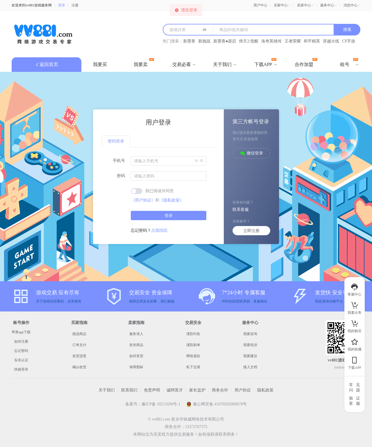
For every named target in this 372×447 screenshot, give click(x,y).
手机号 (119, 161)
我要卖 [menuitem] (144, 62)
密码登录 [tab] (116, 141)
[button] (282, 5)
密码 (121, 176)
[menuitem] (181, 64)
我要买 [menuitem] (100, 64)
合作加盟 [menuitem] (306, 62)
